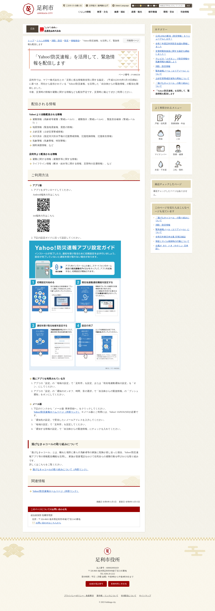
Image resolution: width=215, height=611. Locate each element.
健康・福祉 (119, 12)
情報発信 (75, 40)
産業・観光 (136, 12)
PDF (151, 5)
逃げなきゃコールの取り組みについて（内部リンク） (60, 469)
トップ (31, 40)
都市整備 (152, 12)
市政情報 (184, 12)
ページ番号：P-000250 (129, 74)
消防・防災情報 (162, 66)
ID (156, 5)
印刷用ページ (133, 41)
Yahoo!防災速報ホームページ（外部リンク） (57, 412)
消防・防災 (56, 40)
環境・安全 (168, 12)
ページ (144, 5)
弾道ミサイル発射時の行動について (172, 241)
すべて (136, 5)
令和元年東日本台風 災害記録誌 (170, 237)
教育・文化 (102, 12)
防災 (66, 40)
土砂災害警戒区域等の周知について (172, 78)
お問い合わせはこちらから (48, 523)
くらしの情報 (84, 12)
